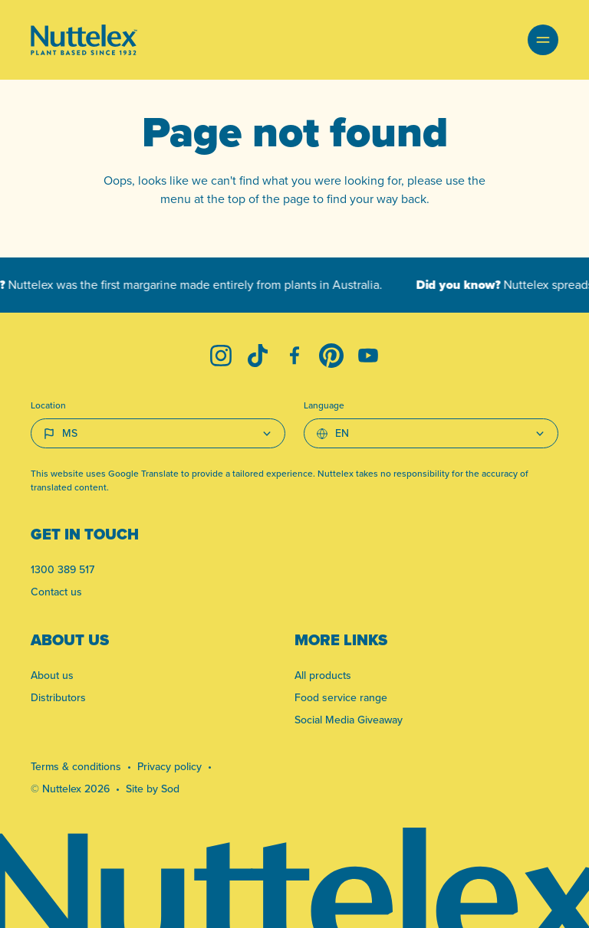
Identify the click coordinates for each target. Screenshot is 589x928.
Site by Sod (152, 789)
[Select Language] (431, 433)
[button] (543, 40)
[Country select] (158, 433)
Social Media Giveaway (348, 720)
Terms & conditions (76, 767)
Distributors (58, 698)
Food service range (340, 698)
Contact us (56, 592)
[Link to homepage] (84, 40)
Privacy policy (169, 767)
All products (322, 675)
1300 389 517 (62, 570)
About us (52, 675)
